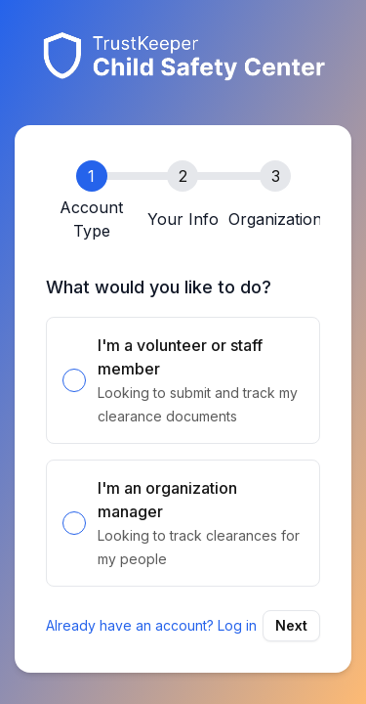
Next (291, 625)
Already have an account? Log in (151, 625)
